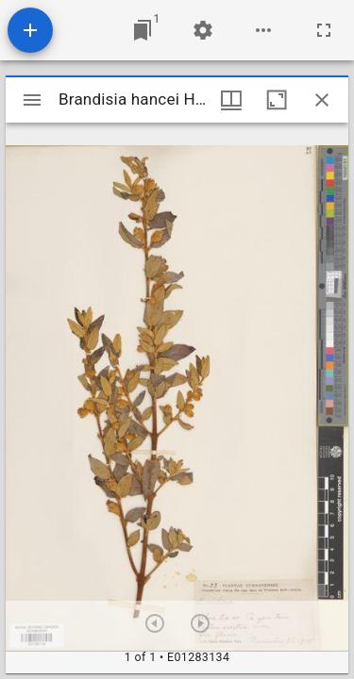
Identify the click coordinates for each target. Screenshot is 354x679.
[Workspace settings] (203, 30)
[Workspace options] (263, 30)
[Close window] (322, 100)
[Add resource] (30, 30)
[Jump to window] (142, 30)
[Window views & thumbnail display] (231, 100)
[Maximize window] (276, 100)
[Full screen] (323, 30)
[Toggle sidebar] (32, 100)
